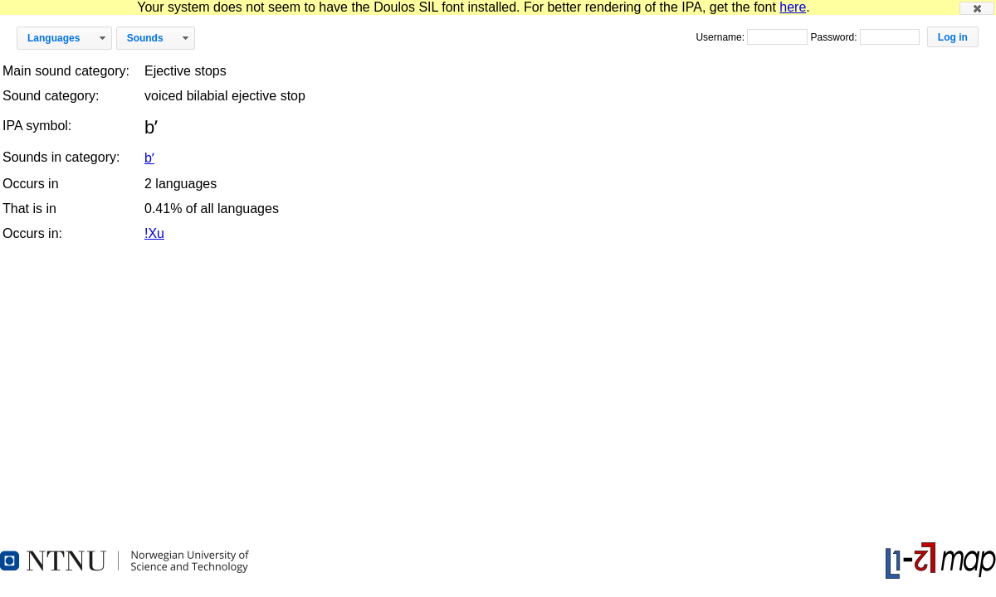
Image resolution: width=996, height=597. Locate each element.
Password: (834, 37)
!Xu (154, 233)
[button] (976, 8)
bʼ (149, 158)
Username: (721, 37)
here (792, 7)
